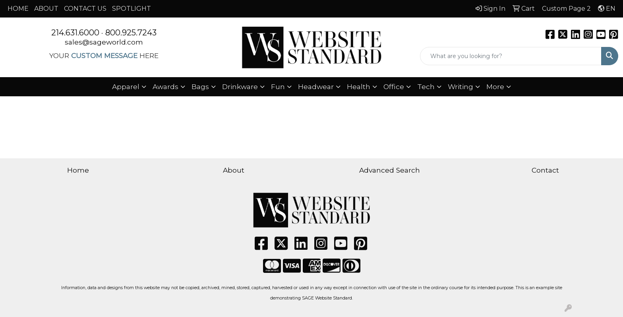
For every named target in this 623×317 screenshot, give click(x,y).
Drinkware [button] (240, 86)
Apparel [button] (125, 86)
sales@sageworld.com (104, 42)
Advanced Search (389, 170)
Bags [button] (200, 86)
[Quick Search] (511, 56)
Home (78, 170)
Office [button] (393, 86)
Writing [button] (460, 86)
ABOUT (46, 8)
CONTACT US (85, 8)
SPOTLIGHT (131, 8)
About (233, 170)
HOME (18, 8)
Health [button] (358, 86)
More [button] (495, 86)
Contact (545, 170)
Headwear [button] (316, 86)
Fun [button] (278, 86)
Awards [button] (165, 86)
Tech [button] (426, 86)
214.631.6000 (75, 32)
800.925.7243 (131, 32)
